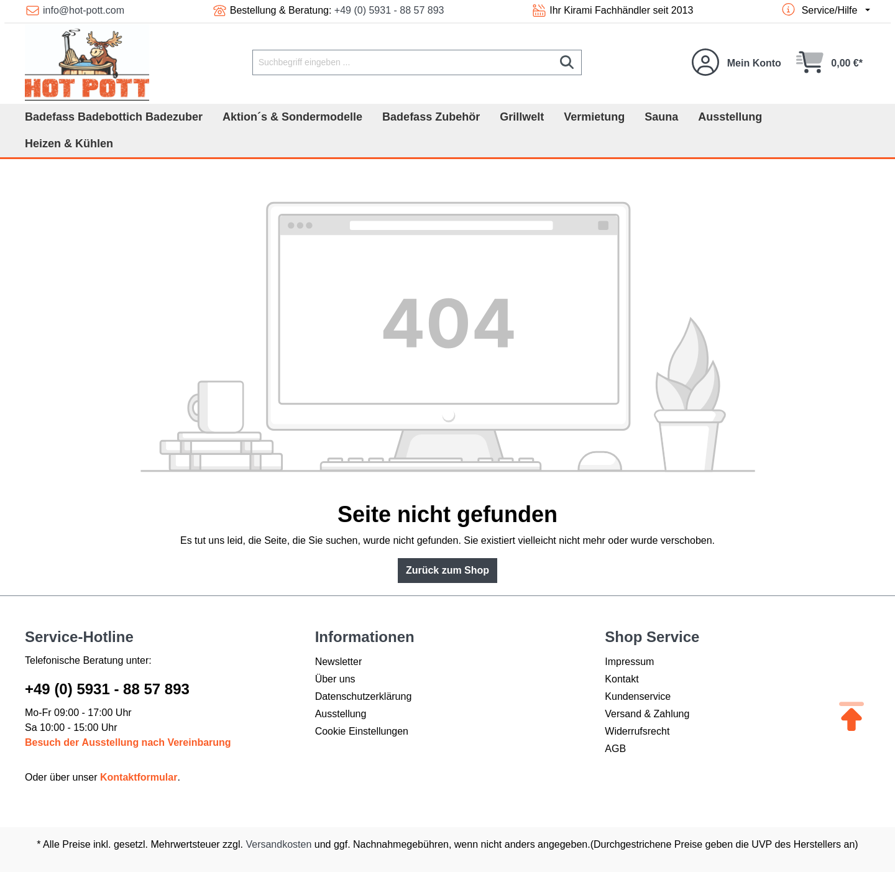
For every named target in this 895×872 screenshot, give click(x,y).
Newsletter (338, 661)
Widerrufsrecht (637, 731)
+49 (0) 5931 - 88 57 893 (389, 10)
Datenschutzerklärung (363, 696)
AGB (615, 748)
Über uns (335, 679)
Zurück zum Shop (447, 570)
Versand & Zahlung (647, 714)
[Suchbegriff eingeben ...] (402, 62)
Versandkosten (278, 844)
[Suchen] (567, 62)
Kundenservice (638, 696)
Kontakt (621, 679)
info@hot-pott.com (83, 10)
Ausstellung (341, 714)
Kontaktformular (138, 777)
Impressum (629, 661)
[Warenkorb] (829, 62)
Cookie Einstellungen (361, 731)
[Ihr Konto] (736, 62)
